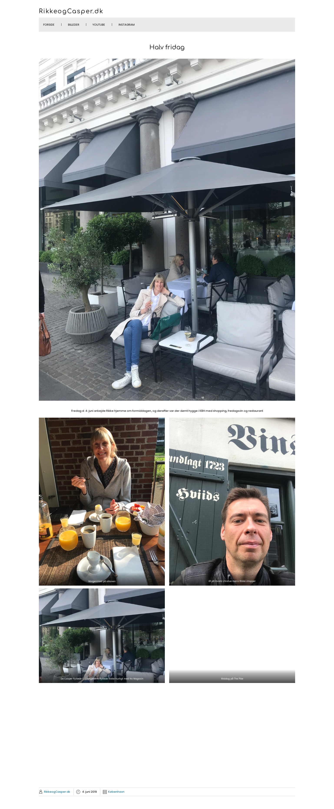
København (116, 792)
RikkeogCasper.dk (71, 11)
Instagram (127, 25)
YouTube (99, 25)
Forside (49, 25)
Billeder (73, 25)
